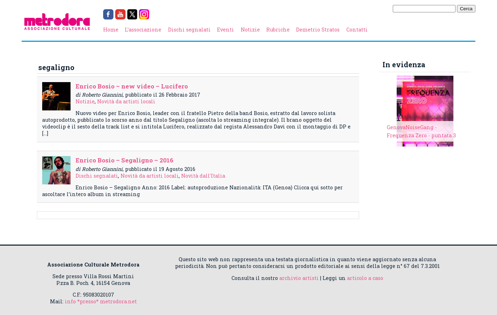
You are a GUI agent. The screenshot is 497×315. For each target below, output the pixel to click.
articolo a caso (365, 278)
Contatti (357, 29)
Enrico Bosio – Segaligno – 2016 (124, 160)
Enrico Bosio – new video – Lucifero (132, 86)
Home (110, 29)
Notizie (250, 29)
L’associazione (143, 29)
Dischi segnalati (189, 29)
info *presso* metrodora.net (101, 301)
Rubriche (278, 29)
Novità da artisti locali (126, 101)
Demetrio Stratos (318, 29)
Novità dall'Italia (203, 175)
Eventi (225, 29)
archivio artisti (299, 278)
